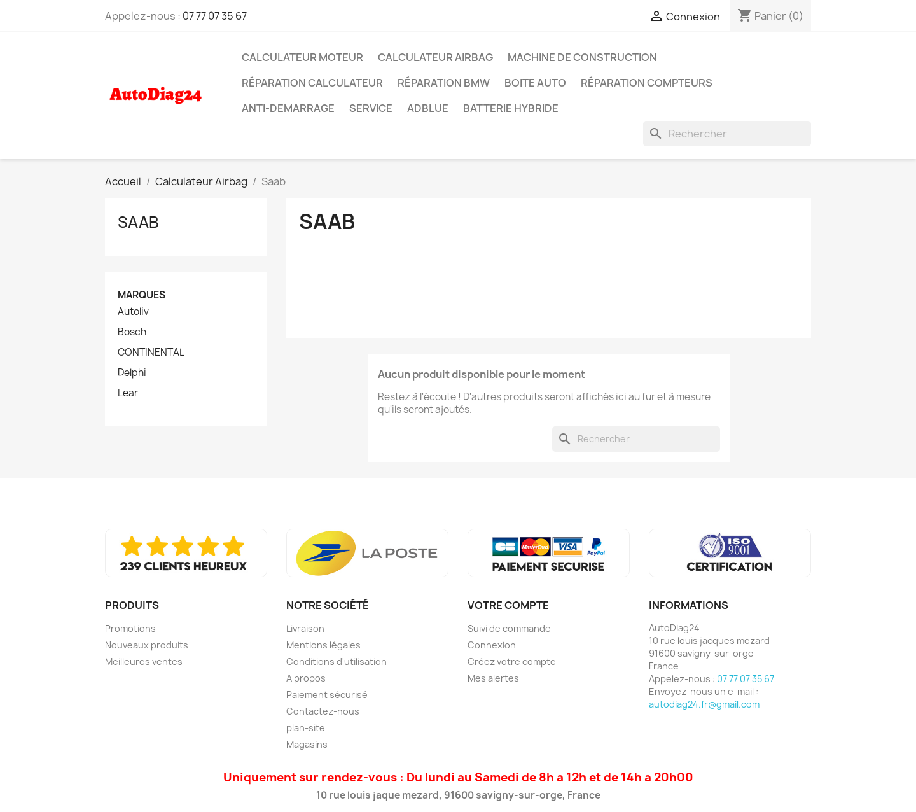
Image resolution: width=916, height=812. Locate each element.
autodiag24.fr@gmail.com (704, 704)
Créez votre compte (512, 661)
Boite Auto (535, 83)
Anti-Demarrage (288, 108)
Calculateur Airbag (435, 57)
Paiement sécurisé (327, 695)
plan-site (305, 728)
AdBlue (427, 108)
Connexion (492, 645)
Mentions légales (323, 645)
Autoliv (133, 311)
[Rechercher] (727, 133)
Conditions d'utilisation (336, 661)
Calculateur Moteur (302, 57)
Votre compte (508, 605)
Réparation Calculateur (312, 83)
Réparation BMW (444, 83)
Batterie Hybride (511, 108)
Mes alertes (493, 678)
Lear (128, 393)
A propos (306, 678)
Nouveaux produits (146, 645)
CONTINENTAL (151, 352)
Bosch (132, 332)
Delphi (132, 373)
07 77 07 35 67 (215, 16)
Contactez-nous (322, 711)
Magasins (307, 744)
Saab (138, 222)
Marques (141, 295)
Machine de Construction (582, 57)
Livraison (305, 628)
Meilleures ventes (144, 661)
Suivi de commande (509, 628)
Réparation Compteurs (646, 83)
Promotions (130, 628)
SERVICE (370, 108)
